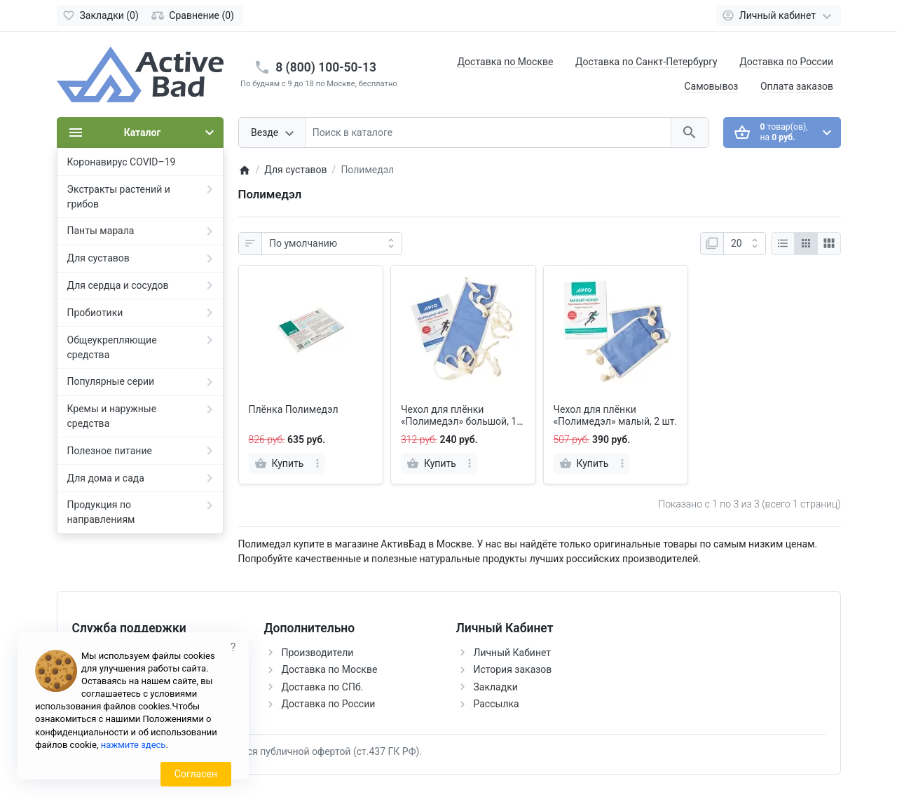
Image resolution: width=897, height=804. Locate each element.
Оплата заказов (796, 86)
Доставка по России (786, 61)
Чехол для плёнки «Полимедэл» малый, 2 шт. (616, 415)
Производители (318, 652)
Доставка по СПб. (323, 687)
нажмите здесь (133, 745)
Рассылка (496, 703)
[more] (317, 463)
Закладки (496, 687)
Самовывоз (711, 86)
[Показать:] (744, 244)
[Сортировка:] (331, 244)
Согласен (195, 773)
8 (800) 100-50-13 (325, 67)
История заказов (513, 669)
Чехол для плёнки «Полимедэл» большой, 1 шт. (458, 416)
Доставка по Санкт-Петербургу (646, 61)
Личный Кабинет (513, 652)
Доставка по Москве (506, 61)
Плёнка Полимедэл (293, 409)
